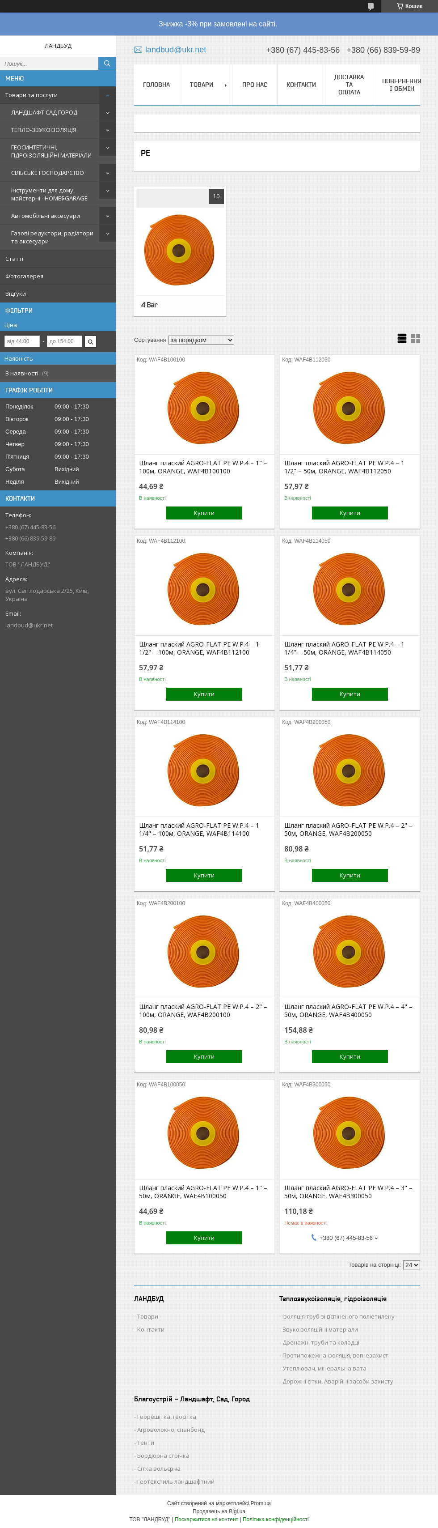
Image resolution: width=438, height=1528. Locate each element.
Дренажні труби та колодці (320, 1342)
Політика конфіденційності (276, 1519)
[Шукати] (107, 63)
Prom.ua (261, 1503)
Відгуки (15, 293)
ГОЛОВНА (156, 84)
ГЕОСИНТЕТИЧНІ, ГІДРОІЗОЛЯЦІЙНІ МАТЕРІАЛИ (51, 151)
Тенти (145, 1443)
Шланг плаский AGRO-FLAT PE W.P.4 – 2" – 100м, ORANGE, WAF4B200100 (203, 1011)
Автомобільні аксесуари (45, 216)
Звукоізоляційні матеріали (320, 1329)
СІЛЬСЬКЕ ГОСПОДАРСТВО (47, 173)
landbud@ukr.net (29, 625)
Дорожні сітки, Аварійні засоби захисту (337, 1381)
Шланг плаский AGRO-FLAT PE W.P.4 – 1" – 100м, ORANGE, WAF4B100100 (203, 467)
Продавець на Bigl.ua (219, 1511)
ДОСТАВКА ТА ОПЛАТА (349, 84)
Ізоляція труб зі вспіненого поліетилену (338, 1316)
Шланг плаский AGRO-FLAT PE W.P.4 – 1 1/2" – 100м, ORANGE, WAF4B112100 (199, 648)
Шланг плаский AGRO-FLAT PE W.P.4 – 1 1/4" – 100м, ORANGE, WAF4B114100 (199, 829)
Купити (204, 513)
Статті (14, 259)
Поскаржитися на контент (206, 1519)
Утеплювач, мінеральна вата (324, 1368)
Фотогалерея (24, 276)
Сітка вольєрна (159, 1468)
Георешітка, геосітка (166, 1417)
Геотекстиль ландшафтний (176, 1481)
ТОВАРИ (201, 84)
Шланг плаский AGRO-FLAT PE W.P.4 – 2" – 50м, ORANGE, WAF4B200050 (348, 829)
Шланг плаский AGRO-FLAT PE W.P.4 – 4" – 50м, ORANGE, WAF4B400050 (348, 1011)
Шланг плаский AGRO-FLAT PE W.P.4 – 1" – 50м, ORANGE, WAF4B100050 (203, 1192)
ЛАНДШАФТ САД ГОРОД (44, 112)
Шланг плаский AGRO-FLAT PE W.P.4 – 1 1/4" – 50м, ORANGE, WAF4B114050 (344, 648)
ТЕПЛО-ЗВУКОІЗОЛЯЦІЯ (43, 130)
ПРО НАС (254, 84)
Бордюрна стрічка (163, 1455)
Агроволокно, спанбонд (171, 1430)
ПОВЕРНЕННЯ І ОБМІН (401, 84)
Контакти (150, 1329)
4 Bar (149, 305)
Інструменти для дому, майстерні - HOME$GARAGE (49, 194)
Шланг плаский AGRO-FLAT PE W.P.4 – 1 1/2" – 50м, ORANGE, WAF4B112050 (344, 467)
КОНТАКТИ (301, 84)
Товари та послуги (31, 95)
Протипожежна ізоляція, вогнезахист (335, 1355)
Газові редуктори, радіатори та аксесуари (52, 237)
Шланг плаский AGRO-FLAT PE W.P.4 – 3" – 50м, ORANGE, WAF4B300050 (348, 1192)
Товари (147, 1316)
